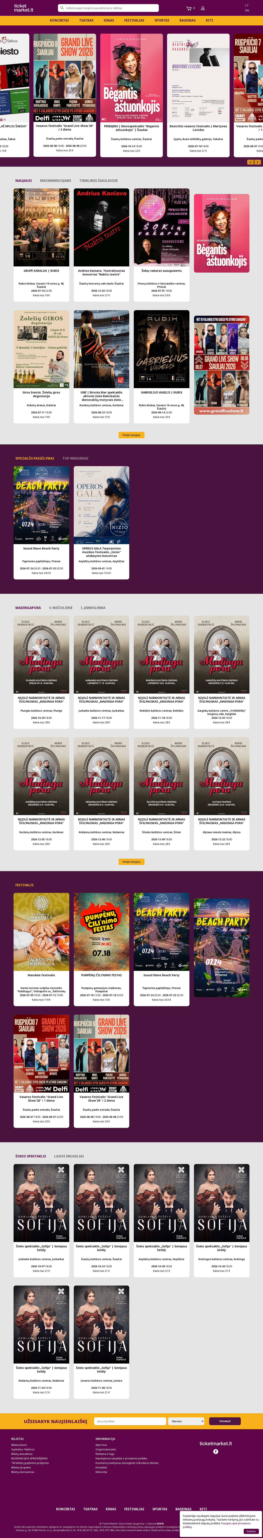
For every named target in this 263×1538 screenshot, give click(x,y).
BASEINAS (188, 20)
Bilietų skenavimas (22, 1472)
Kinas (109, 20)
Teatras (86, 20)
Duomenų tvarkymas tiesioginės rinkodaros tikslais (127, 1463)
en (247, 10)
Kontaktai (101, 1467)
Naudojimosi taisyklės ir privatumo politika (121, 1458)
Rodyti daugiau (132, 435)
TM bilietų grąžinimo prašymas (30, 1463)
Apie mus (101, 1445)
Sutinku (251, 1531)
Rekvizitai (101, 1472)
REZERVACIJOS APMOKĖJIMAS (29, 1458)
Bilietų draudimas (22, 1454)
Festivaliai (134, 20)
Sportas (162, 20)
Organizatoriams (106, 1449)
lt (247, 5)
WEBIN (160, 1523)
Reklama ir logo (105, 1454)
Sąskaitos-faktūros (23, 1449)
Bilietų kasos (19, 1445)
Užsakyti (225, 1421)
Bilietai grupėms (21, 1467)
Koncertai (59, 20)
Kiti (209, 20)
